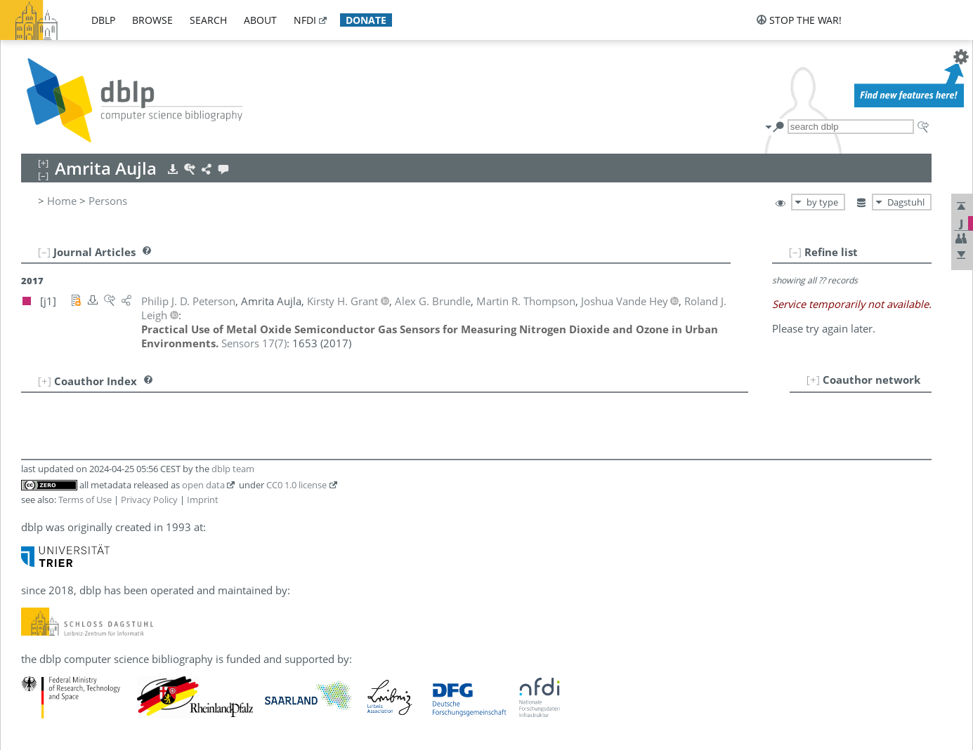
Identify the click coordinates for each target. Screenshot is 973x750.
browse (152, 20)
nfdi (305, 20)
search (208, 20)
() (254, 343)
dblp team (232, 468)
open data (203, 484)
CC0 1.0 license (296, 484)
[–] (795, 252)
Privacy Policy (149, 499)
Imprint (202, 499)
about (260, 20)
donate (366, 20)
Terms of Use (85, 499)
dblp (103, 20)
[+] (813, 380)
